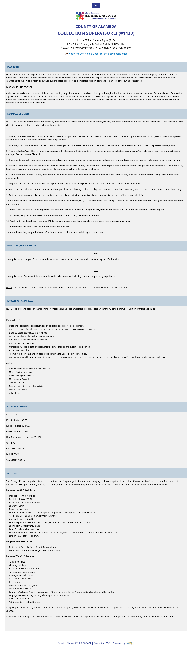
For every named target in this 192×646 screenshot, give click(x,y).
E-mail (61, 643)
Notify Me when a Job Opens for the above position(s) (96, 53)
